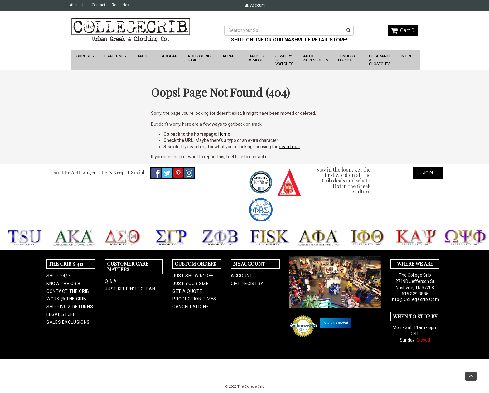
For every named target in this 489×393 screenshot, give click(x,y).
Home (224, 134)
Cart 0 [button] (402, 30)
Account (255, 5)
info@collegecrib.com (415, 299)
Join (428, 173)
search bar (289, 146)
